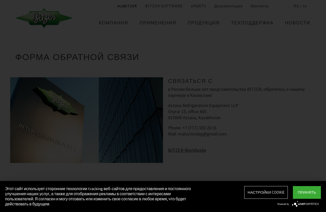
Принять (307, 192)
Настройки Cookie (266, 192)
